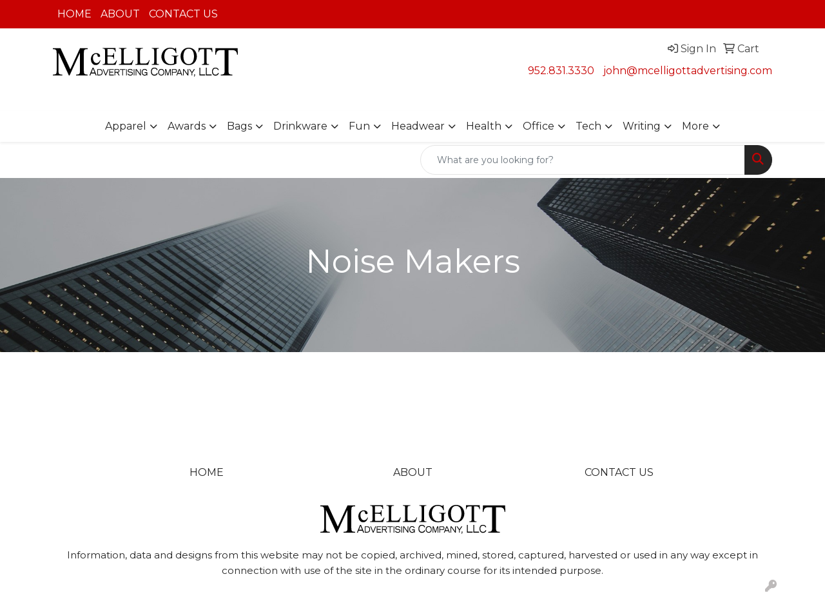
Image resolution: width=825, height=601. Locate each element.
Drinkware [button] (300, 126)
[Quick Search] (582, 160)
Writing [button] (642, 126)
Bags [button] (239, 126)
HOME (74, 14)
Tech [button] (588, 126)
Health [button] (483, 126)
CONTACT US (183, 14)
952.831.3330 (561, 70)
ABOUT (120, 14)
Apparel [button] (125, 126)
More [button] (695, 126)
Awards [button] (187, 126)
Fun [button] (359, 126)
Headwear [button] (418, 126)
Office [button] (538, 126)
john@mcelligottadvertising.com (687, 70)
